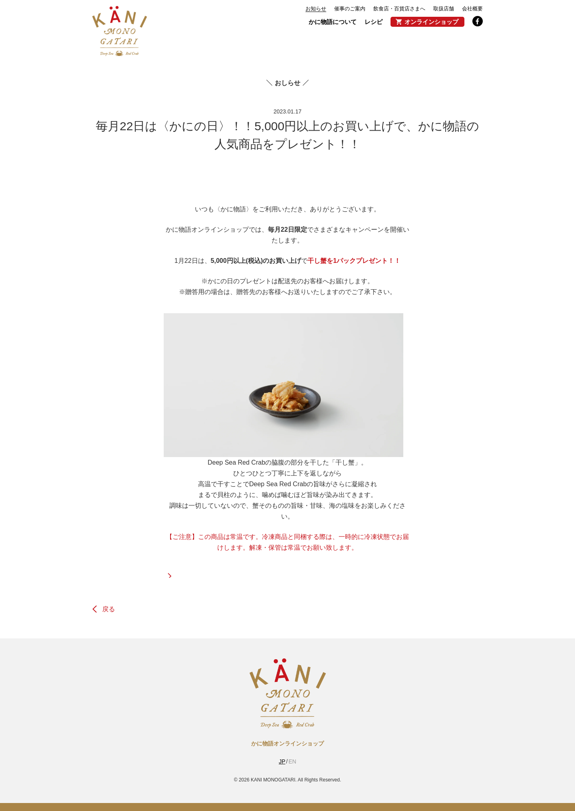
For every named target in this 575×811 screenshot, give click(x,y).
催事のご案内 (349, 9)
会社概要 (472, 9)
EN (292, 761)
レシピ (374, 21)
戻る (108, 609)
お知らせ (315, 9)
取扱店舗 (443, 9)
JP (282, 761)
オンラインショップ (431, 21)
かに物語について (333, 21)
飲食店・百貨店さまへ (399, 9)
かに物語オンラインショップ (287, 743)
